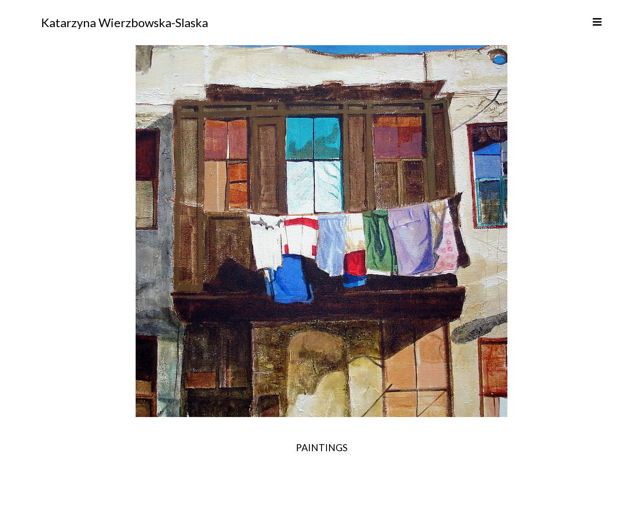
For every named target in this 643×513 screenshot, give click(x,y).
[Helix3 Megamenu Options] (597, 22)
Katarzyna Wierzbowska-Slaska (124, 22)
